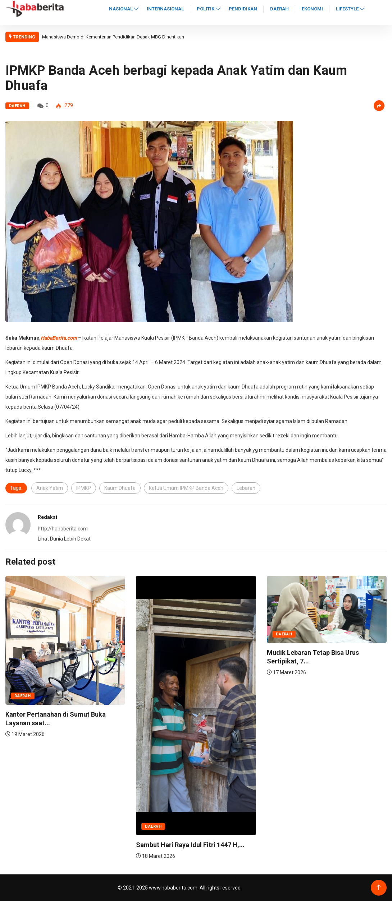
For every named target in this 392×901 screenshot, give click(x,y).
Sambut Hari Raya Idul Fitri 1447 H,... (190, 845)
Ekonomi (312, 9)
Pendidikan (243, 9)
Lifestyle (347, 9)
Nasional (121, 9)
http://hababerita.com (63, 529)
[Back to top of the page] (378, 887)
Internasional (165, 9)
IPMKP (83, 488)
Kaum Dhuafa (120, 488)
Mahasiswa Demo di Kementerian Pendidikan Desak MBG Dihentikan (113, 37)
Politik (205, 9)
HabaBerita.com (59, 338)
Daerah (279, 9)
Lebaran (246, 488)
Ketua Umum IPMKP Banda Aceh (186, 488)
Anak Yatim (49, 488)
